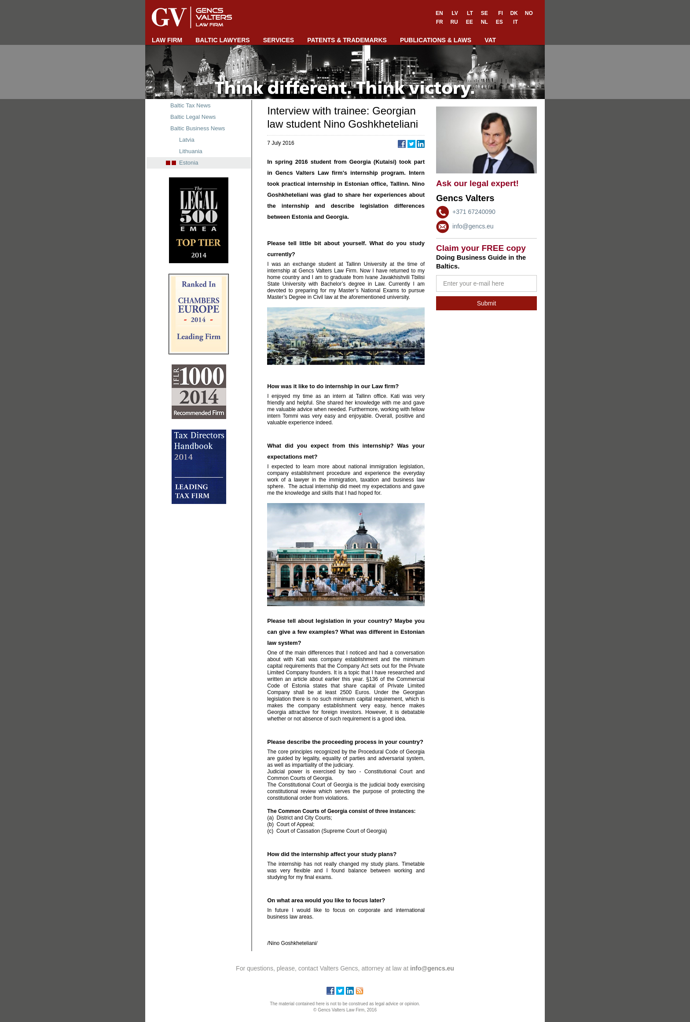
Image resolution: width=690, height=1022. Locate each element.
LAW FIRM (167, 40)
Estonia (188, 162)
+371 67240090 (473, 211)
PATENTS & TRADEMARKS (347, 40)
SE (484, 13)
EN (439, 13)
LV (454, 13)
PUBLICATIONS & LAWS (435, 40)
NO (529, 13)
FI (500, 13)
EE (469, 22)
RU (454, 22)
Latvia (187, 139)
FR (439, 22)
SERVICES (278, 40)
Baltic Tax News (190, 105)
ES (499, 22)
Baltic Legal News (193, 117)
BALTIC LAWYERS (222, 40)
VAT (490, 40)
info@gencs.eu (473, 226)
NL (484, 22)
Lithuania (190, 151)
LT (470, 13)
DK (514, 13)
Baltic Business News (197, 128)
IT (515, 22)
